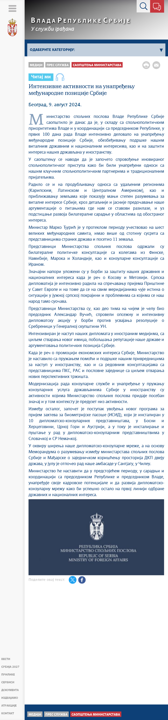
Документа (10, 690)
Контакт (7, 713)
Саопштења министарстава (97, 65)
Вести (5, 659)
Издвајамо (9, 697)
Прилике (8, 674)
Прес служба (58, 65)
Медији (36, 65)
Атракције (9, 705)
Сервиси (7, 682)
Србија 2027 (10, 666)
